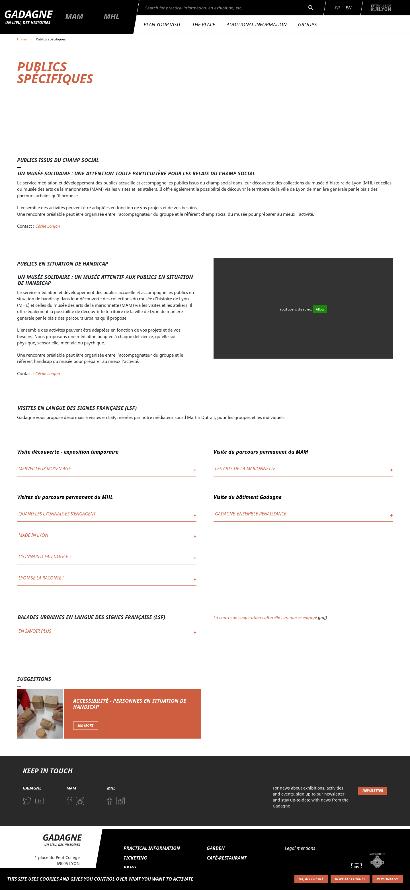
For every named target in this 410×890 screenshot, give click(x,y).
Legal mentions (300, 848)
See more (85, 725)
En (348, 8)
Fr (337, 8)
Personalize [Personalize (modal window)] (388, 879)
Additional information (256, 24)
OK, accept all (311, 879)
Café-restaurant (227, 858)
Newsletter (372, 790)
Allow (320, 309)
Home (22, 39)
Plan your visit (162, 24)
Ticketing (135, 858)
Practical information (152, 848)
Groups (307, 24)
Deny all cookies (350, 879)
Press (130, 867)
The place (204, 24)
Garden (216, 848)
